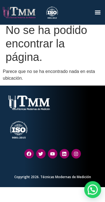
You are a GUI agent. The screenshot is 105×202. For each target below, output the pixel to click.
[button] (97, 12)
